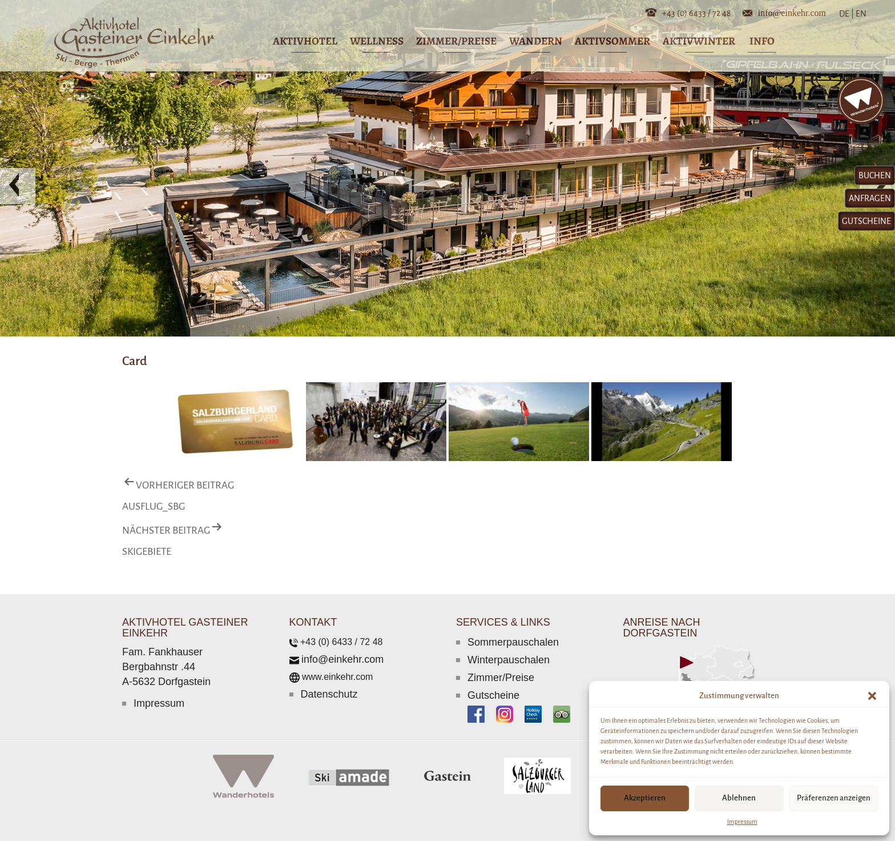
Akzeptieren (645, 798)
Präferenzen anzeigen (833, 798)
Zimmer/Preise (500, 677)
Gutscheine (493, 695)
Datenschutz (329, 694)
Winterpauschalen (508, 660)
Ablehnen (739, 798)
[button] (872, 696)
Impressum (742, 821)
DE (846, 13)
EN (860, 13)
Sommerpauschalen (513, 642)
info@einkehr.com (792, 12)
